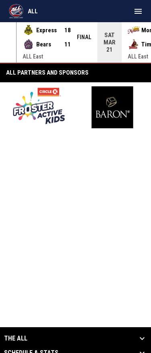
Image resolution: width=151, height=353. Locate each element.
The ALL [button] (15, 338)
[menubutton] (138, 11)
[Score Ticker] (75, 42)
